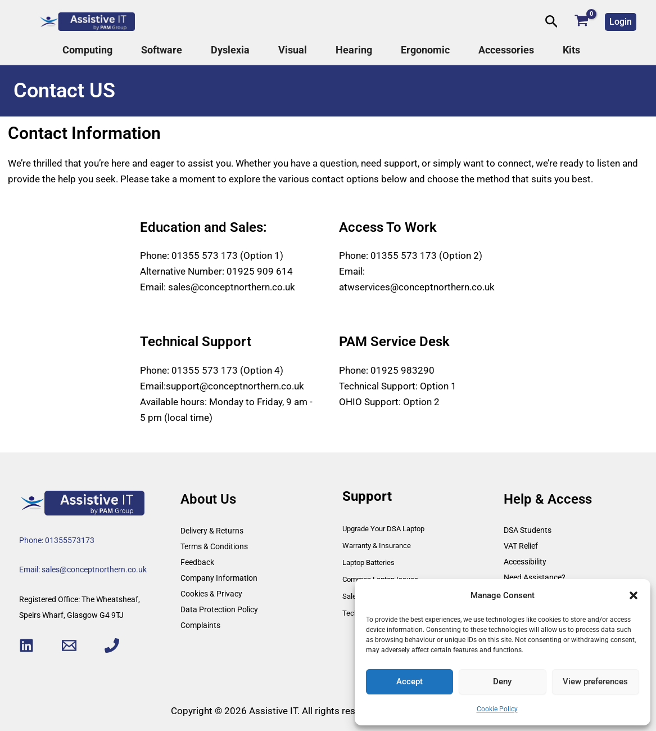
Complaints (200, 625)
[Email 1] (69, 645)
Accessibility (525, 561)
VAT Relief (521, 545)
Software (161, 50)
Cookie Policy (497, 709)
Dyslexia (230, 50)
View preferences (595, 681)
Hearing (354, 50)
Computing (87, 50)
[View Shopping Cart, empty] (581, 22)
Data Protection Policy (219, 609)
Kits (571, 50)
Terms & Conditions (214, 546)
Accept (409, 681)
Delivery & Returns (211, 530)
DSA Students (527, 530)
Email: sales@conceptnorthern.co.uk (83, 569)
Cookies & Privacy (211, 593)
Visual (292, 50)
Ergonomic (425, 50)
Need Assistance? (534, 577)
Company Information (218, 577)
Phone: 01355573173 (56, 540)
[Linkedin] (26, 645)
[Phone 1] (112, 645)
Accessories (506, 50)
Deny (502, 681)
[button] (633, 595)
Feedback (197, 562)
